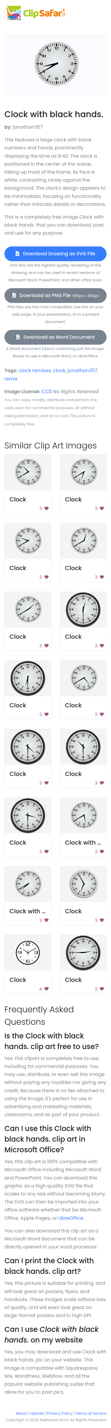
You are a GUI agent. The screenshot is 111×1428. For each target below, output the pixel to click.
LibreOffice (70, 1218)
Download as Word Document (55, 337)
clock (59, 370)
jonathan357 (82, 370)
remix (10, 378)
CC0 (47, 391)
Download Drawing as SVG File (55, 253)
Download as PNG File (55, 295)
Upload (37, 1413)
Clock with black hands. (44, 911)
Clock (17, 499)
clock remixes (35, 370)
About (21, 1413)
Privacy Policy (59, 1413)
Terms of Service (91, 1413)
